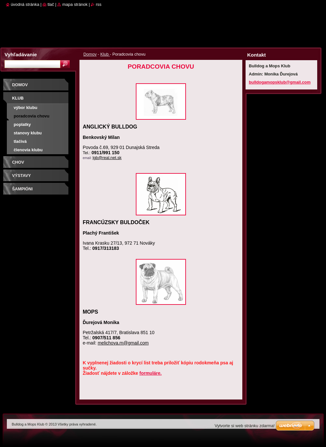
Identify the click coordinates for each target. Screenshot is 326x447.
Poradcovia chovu (32, 116)
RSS (98, 4)
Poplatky (22, 124)
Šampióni (22, 188)
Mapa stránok (75, 4)
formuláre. (150, 373)
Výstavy (21, 175)
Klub (105, 54)
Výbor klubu (25, 107)
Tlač (51, 4)
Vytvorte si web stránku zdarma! (245, 425)
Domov (90, 54)
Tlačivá (20, 141)
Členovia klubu (28, 149)
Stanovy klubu (28, 132)
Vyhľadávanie (21, 54)
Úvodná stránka (25, 4)
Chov (18, 162)
